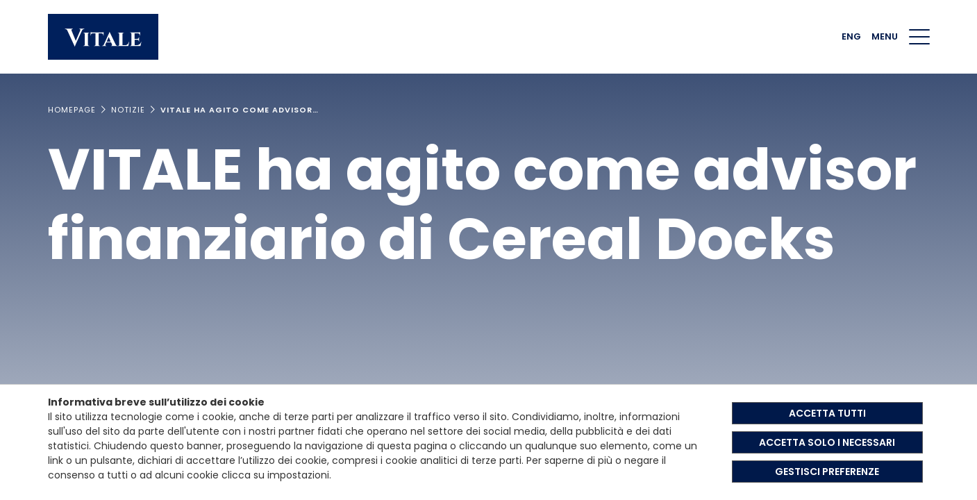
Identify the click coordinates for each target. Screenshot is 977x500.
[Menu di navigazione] (919, 37)
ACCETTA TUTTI (827, 413)
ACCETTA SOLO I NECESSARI (827, 442)
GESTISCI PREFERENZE (827, 471)
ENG (851, 36)
